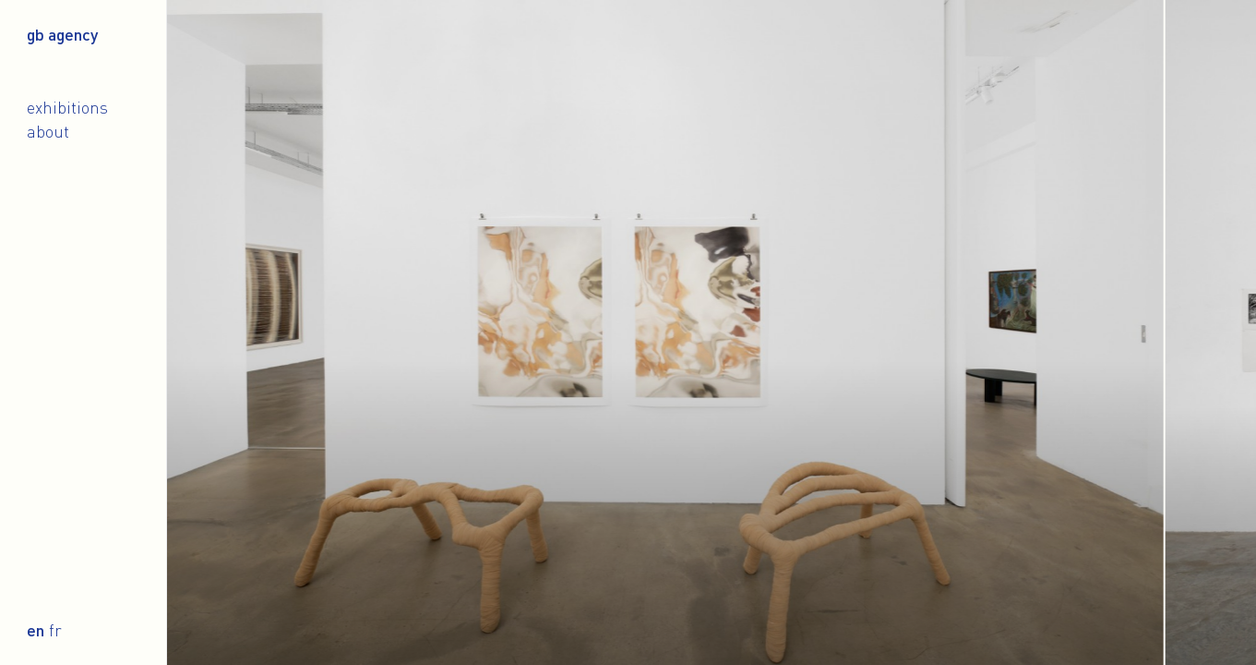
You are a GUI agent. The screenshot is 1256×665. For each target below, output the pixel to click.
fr (55, 630)
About (48, 131)
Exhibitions (67, 107)
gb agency (62, 34)
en (35, 630)
